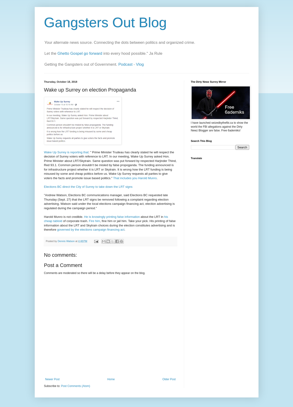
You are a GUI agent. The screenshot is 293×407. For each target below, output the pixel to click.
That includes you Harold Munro (135, 178)
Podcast (125, 64)
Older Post (169, 379)
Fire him (94, 221)
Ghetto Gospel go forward (79, 53)
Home (111, 379)
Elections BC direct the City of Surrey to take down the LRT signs (88, 186)
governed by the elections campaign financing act (90, 229)
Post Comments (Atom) (75, 386)
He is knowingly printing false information (112, 217)
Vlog (140, 64)
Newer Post (52, 379)
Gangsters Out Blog (105, 22)
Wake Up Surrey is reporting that (66, 152)
